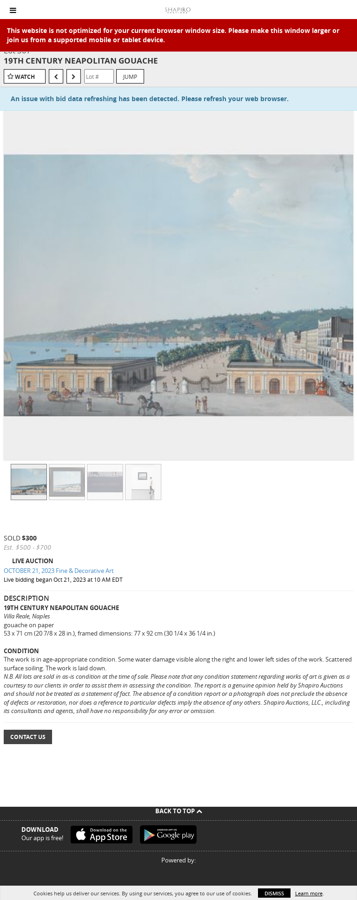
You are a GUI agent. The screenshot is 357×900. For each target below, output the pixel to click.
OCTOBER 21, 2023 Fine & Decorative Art (59, 570)
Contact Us (28, 737)
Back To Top (178, 811)
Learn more (309, 893)
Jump (130, 76)
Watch (25, 77)
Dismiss (274, 893)
